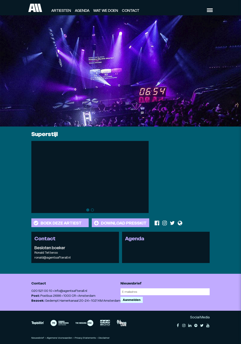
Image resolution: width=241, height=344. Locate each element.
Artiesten (61, 10)
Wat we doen (105, 10)
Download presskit (120, 223)
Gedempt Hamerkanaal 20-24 (67, 301)
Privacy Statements (85, 337)
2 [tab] (92, 209)
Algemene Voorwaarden (59, 337)
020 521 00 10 (41, 291)
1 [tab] (87, 209)
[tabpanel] (90, 174)
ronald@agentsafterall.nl (52, 257)
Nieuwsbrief (37, 337)
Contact (130, 10)
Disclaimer (104, 337)
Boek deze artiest (58, 223)
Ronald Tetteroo (46, 253)
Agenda (82, 10)
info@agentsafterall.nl (71, 291)
